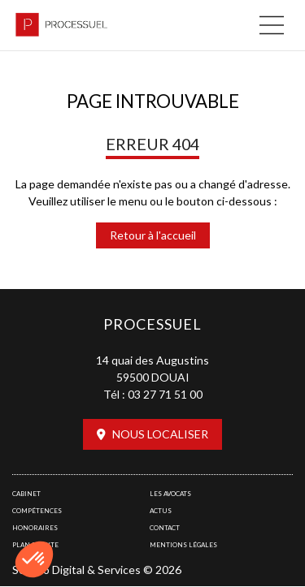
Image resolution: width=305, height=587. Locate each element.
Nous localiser (160, 434)
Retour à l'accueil (153, 235)
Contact (165, 528)
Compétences (37, 511)
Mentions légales (183, 545)
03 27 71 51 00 (165, 394)
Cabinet (26, 494)
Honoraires (35, 528)
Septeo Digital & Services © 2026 (96, 569)
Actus (161, 511)
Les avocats (170, 494)
